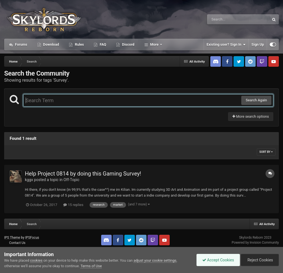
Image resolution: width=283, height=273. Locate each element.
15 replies (73, 205)
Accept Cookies (218, 260)
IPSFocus (32, 237)
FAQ (102, 44)
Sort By (266, 151)
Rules (79, 44)
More (154, 44)
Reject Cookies (260, 260)
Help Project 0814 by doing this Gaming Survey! (83, 173)
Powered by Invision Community (255, 242)
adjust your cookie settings (154, 260)
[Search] (224, 19)
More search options (250, 116)
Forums (20, 44)
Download (50, 44)
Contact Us (17, 243)
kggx (29, 179)
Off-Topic (72, 179)
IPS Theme (12, 237)
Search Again (256, 100)
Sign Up (257, 44)
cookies (36, 260)
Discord (127, 44)
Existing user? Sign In (226, 44)
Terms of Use (91, 266)
